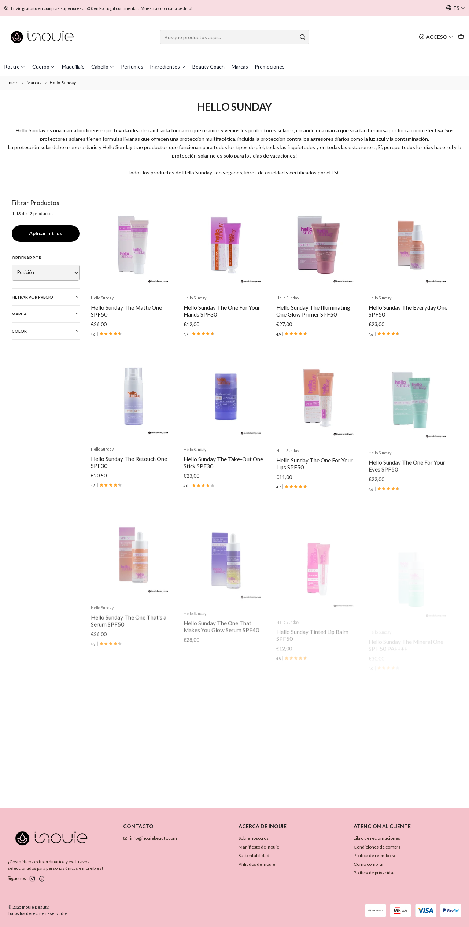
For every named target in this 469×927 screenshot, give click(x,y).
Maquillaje (73, 66)
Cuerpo (43, 66)
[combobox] (234, 37)
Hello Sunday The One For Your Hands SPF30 (222, 311)
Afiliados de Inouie (257, 864)
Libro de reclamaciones (377, 838)
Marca (46, 313)
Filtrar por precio (46, 296)
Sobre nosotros (254, 838)
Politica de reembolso (375, 855)
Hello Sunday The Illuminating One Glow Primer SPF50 (313, 311)
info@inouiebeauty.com (150, 838)
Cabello (102, 66)
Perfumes (132, 66)
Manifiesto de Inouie (259, 847)
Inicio (13, 83)
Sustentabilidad (254, 855)
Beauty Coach (208, 66)
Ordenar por (26, 257)
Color (46, 330)
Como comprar (369, 864)
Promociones (270, 66)
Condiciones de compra (377, 847)
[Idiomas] (455, 8)
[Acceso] (436, 37)
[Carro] (461, 37)
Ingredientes (168, 66)
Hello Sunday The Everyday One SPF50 (408, 311)
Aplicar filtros (45, 233)
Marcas (240, 66)
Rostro (15, 66)
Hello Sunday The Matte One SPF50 (126, 311)
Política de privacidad (375, 872)
